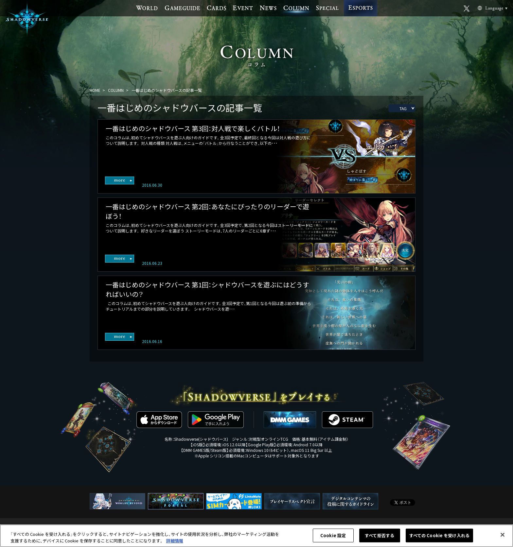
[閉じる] (502, 536)
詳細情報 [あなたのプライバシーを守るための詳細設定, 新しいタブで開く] (174, 542)
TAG (403, 108)
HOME (95, 90)
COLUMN (116, 90)
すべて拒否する (379, 537)
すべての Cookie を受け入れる (439, 537)
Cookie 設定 (333, 537)
